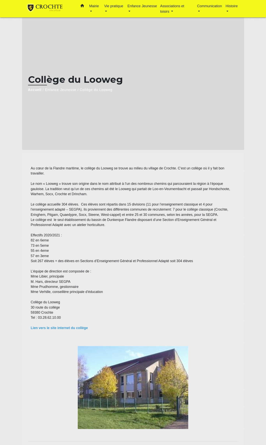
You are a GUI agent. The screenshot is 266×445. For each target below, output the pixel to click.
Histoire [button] (232, 6)
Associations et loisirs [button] (172, 8)
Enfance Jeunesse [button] (142, 6)
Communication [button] (209, 6)
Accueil (35, 90)
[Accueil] (49, 8)
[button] (82, 6)
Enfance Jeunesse (60, 90)
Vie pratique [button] (113, 6)
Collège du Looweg (96, 90)
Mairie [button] (94, 6)
